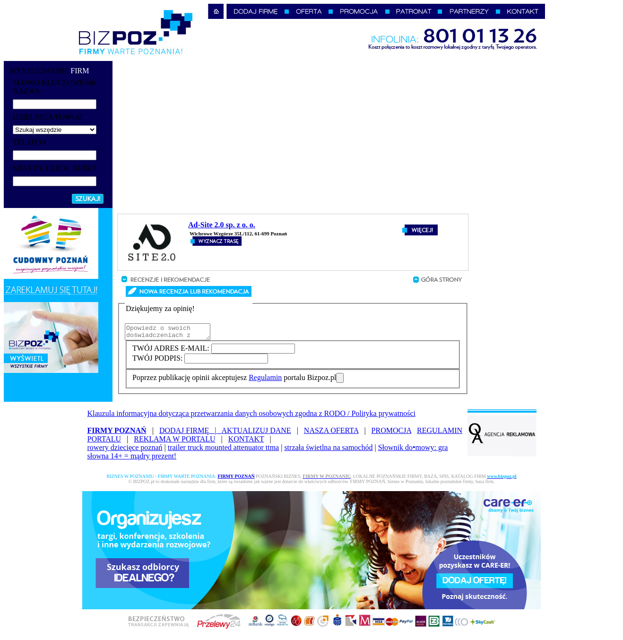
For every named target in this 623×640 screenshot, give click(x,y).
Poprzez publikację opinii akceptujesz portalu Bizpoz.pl (234, 380)
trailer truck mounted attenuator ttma (223, 450)
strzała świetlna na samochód (328, 450)
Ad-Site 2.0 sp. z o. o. (221, 225)
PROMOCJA (391, 433)
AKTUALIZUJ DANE (256, 433)
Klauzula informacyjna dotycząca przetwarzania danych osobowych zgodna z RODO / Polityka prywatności (251, 416)
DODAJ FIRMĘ (190, 433)
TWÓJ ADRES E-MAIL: (171, 351)
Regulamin (265, 380)
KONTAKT (246, 442)
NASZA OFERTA (331, 433)
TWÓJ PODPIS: (158, 361)
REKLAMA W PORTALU (174, 442)
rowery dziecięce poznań (125, 450)
